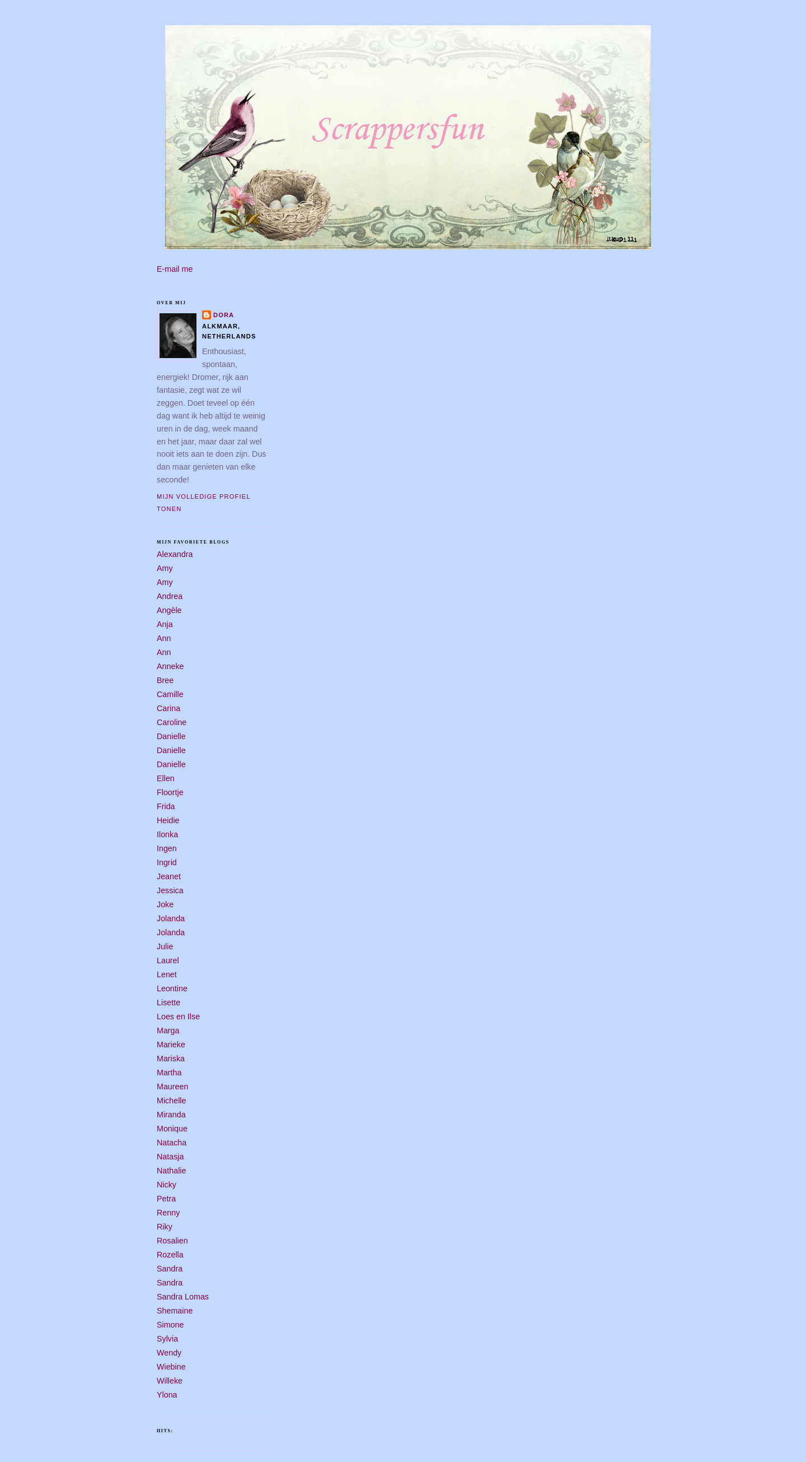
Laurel (168, 960)
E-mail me (175, 268)
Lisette (168, 1002)
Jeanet (169, 876)
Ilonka (167, 834)
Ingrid (167, 862)
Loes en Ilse (178, 1016)
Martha (169, 1072)
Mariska (171, 1058)
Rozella (170, 1254)
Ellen (166, 778)
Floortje (170, 792)
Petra (166, 1198)
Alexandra (175, 554)
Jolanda (171, 918)
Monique (172, 1128)
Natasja (170, 1156)
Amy (165, 568)
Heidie (168, 820)
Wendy (169, 1352)
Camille (170, 694)
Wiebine (171, 1366)
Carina (168, 708)
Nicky (166, 1184)
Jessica (170, 890)
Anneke (170, 666)
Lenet (167, 974)
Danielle (171, 736)
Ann (164, 638)
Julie (165, 946)
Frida (166, 806)
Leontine (172, 988)
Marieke (171, 1044)
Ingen (167, 848)
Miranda (171, 1114)
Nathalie (171, 1170)
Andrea (169, 596)
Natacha (171, 1142)
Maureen (172, 1086)
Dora (223, 315)
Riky (164, 1226)
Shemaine (175, 1310)
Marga (168, 1030)
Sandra (169, 1268)
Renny (168, 1212)
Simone (170, 1324)
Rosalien (172, 1240)
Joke (165, 904)
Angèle (169, 610)
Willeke (169, 1380)
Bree (165, 680)
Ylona (167, 1394)
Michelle (171, 1100)
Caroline (171, 722)
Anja (165, 624)
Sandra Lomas (183, 1296)
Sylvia (167, 1338)
